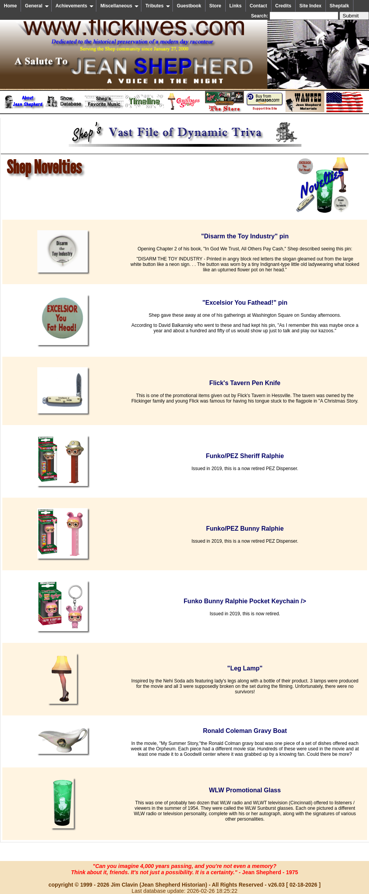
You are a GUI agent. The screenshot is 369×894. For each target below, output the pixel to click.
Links (236, 6)
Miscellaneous (119, 6)
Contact (258, 6)
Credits (283, 6)
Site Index (310, 6)
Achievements (75, 6)
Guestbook (189, 6)
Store (215, 6)
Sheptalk (339, 6)
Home (10, 6)
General (37, 6)
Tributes (157, 6)
